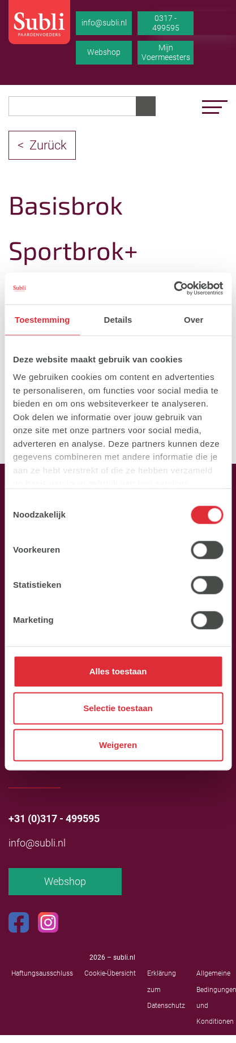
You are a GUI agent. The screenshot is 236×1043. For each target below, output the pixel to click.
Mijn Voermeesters (165, 52)
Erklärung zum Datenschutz (166, 989)
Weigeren (118, 745)
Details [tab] (118, 319)
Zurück (48, 145)
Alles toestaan (118, 671)
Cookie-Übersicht (110, 973)
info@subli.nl (104, 22)
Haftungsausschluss (42, 973)
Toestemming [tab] (42, 319)
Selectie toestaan (118, 708)
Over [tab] (194, 319)
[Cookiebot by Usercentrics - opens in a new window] (173, 288)
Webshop (104, 52)
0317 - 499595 (165, 23)
